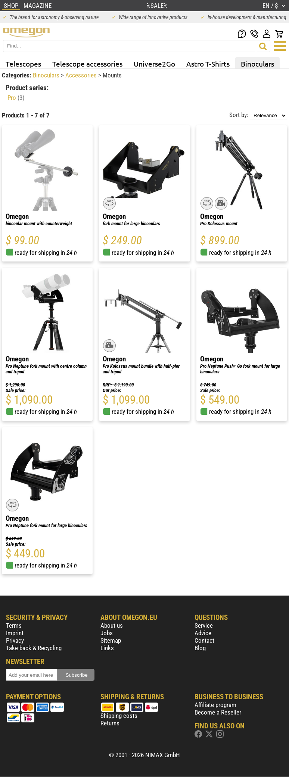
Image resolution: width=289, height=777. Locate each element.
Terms (14, 625)
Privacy (15, 640)
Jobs (106, 633)
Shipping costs (118, 715)
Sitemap (110, 640)
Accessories (81, 75)
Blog (200, 648)
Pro (15, 97)
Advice (203, 633)
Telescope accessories (87, 63)
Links (107, 648)
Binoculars (257, 63)
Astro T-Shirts (208, 63)
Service (204, 625)
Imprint (15, 633)
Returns (109, 723)
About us (111, 625)
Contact (204, 640)
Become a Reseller (218, 712)
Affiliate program (215, 705)
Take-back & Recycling (34, 648)
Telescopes (23, 63)
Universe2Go (154, 63)
